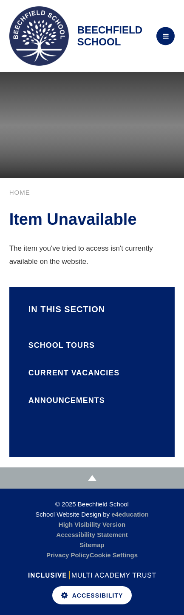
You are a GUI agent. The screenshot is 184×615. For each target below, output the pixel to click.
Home (19, 192)
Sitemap (91, 544)
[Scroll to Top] (92, 478)
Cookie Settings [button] (114, 555)
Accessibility (92, 595)
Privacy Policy (68, 555)
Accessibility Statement (91, 534)
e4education (130, 514)
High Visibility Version (92, 524)
